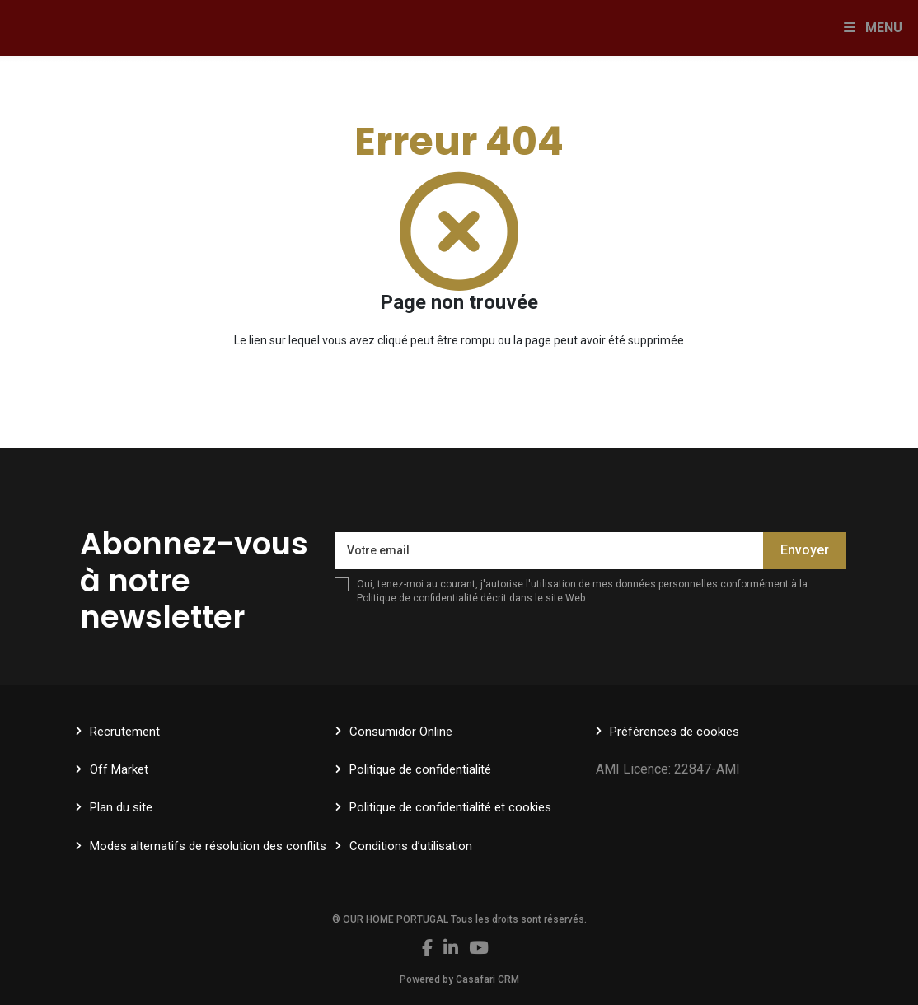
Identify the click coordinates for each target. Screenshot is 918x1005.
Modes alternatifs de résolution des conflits (208, 846)
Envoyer (804, 550)
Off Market (119, 769)
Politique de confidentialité (417, 598)
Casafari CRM (487, 979)
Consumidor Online (400, 731)
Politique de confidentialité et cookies (450, 807)
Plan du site (121, 807)
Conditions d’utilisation (410, 846)
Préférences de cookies (674, 731)
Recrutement (125, 731)
